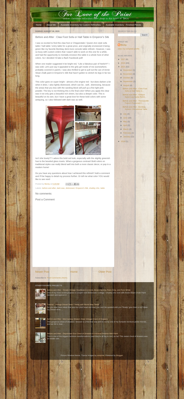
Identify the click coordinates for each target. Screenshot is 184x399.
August (126, 85)
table (102, 188)
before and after (49, 188)
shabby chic (94, 188)
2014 (123, 141)
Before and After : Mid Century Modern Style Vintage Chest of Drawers (77, 319)
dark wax (61, 188)
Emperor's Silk (82, 188)
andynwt (100, 355)
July (125, 114)
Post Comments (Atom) (57, 278)
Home (39, 25)
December (128, 70)
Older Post (105, 271)
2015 (123, 67)
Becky (123, 45)
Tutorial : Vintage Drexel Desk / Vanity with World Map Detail (73, 304)
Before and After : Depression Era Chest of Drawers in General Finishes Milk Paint (82, 333)
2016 (123, 63)
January (127, 137)
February (127, 133)
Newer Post (42, 271)
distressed (70, 188)
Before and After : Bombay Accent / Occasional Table (135, 108)
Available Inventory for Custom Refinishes (81, 25)
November (128, 74)
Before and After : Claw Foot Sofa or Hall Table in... (135, 90)
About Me (51, 25)
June (125, 118)
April (125, 125)
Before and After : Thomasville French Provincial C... (136, 102)
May (125, 121)
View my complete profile (128, 49)
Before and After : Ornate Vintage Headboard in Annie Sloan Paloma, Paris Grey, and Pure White (88, 290)
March (126, 129)
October (127, 78)
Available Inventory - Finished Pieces (123, 25)
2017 (123, 59)
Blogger (119, 355)
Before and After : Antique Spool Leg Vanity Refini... (135, 96)
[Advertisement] (21, 380)
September (128, 81)
